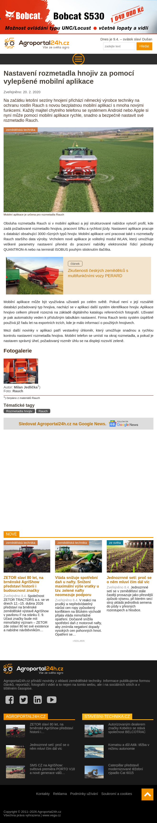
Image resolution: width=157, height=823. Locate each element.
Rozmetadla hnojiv (19, 411)
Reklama (60, 794)
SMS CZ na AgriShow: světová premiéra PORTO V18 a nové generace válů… (52, 769)
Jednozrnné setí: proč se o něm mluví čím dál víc (49, 746)
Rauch (43, 411)
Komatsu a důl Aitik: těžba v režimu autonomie (128, 746)
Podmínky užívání (84, 794)
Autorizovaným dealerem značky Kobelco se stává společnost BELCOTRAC (127, 728)
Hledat (144, 46)
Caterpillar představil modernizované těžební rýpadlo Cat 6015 (125, 769)
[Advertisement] (78, 479)
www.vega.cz (51, 815)
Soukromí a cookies (116, 794)
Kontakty (43, 794)
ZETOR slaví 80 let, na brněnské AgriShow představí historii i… (51, 728)
